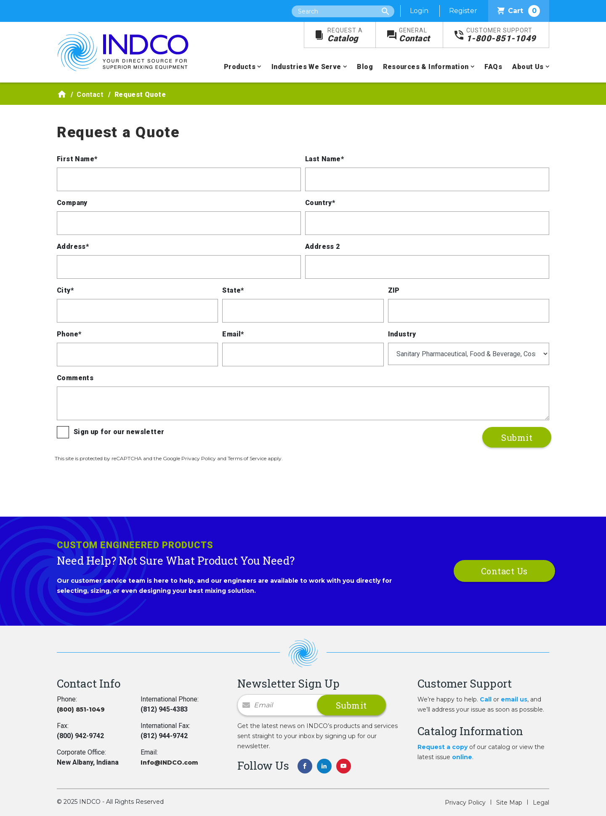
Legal (541, 802)
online (462, 757)
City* (65, 290)
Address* (73, 247)
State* (233, 290)
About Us (527, 67)
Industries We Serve (306, 67)
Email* (233, 334)
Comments (75, 378)
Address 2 (322, 247)
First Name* (77, 159)
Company (72, 203)
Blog (365, 67)
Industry (402, 334)
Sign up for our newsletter (119, 432)
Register (463, 11)
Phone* (69, 334)
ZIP (394, 290)
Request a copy (442, 747)
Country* (320, 203)
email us (514, 699)
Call (486, 699)
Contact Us (504, 570)
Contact (414, 35)
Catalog (345, 35)
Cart (518, 11)
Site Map (509, 802)
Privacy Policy (465, 802)
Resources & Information (425, 67)
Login (419, 11)
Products (239, 67)
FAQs (493, 67)
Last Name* (324, 159)
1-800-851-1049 (501, 35)
